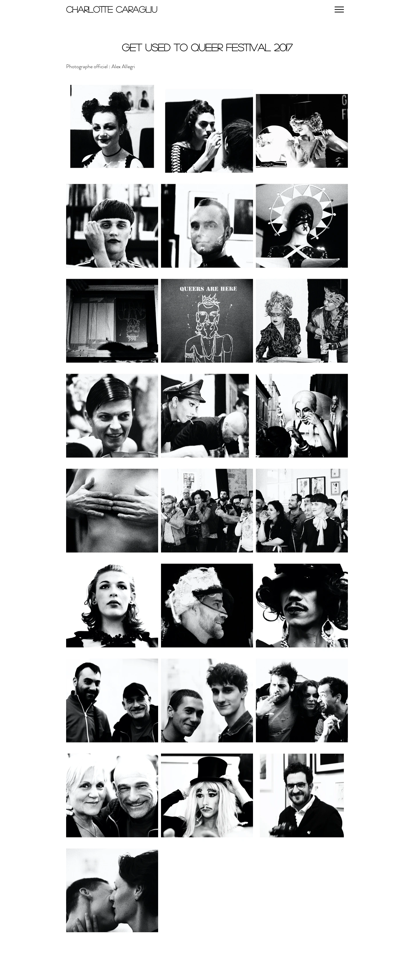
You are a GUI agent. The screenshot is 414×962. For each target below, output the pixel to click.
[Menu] (339, 9)
